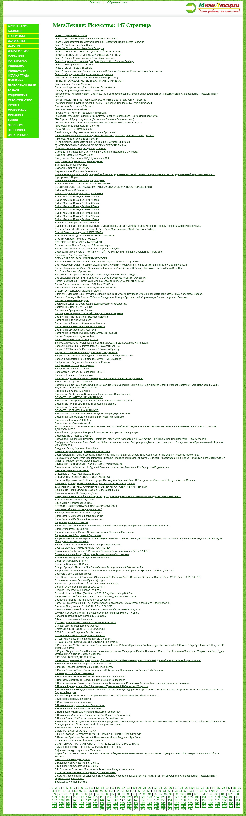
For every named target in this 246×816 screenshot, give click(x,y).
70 (212, 791)
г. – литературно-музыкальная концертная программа (85, 132)
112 (75, 797)
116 (102, 797)
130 (197, 797)
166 (61, 803)
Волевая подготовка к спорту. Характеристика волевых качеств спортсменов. (99, 378)
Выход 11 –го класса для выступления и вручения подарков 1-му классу (96, 151)
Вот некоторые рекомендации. (72, 300)
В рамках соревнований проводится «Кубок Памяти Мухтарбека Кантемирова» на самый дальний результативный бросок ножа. (128, 660)
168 (75, 803)
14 (107, 787)
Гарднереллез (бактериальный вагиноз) (77, 125)
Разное (13, 90)
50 (106, 791)
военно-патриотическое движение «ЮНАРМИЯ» (82, 451)
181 (163, 803)
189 (217, 803)
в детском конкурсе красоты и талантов (78, 750)
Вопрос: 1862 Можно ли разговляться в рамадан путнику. (87, 346)
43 (69, 791)
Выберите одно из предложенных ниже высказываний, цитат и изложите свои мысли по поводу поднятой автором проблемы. (128, 225)
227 (142, 809)
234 (190, 809)
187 (204, 803)
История (14, 45)
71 (217, 791)
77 (60, 794)
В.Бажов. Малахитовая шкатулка (73, 619)
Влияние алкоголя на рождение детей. (77, 493)
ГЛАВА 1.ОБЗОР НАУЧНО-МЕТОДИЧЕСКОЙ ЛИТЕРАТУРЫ (88, 51)
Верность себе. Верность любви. (73, 573)
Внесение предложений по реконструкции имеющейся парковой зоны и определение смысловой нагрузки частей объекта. (125, 480)
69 (206, 791)
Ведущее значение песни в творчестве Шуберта (82, 599)
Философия (17, 110)
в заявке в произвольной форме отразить (79, 740)
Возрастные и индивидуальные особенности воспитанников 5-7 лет (93, 400)
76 (55, 794)
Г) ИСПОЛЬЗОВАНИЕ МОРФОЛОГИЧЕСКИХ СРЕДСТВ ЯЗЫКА (90, 145)
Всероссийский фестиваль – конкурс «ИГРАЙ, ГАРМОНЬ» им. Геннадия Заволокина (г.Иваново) (109, 251)
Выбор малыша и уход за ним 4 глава (77, 209)
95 (155, 794)
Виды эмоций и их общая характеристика (79, 516)
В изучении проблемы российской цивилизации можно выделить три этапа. (98, 737)
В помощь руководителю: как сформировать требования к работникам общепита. (101, 686)
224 (122, 809)
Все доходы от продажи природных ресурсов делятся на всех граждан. (96, 274)
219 (231, 806)
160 (210, 800)
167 (68, 803)
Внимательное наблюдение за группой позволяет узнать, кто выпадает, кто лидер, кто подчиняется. (112, 467)
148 (129, 800)
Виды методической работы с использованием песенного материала (94, 532)
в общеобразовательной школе (73, 698)
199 (95, 806)
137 (54, 800)
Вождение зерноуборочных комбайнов (76, 448)
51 (111, 791)
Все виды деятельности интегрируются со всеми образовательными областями (100, 277)
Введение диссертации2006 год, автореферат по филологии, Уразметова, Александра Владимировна (112, 603)
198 (88, 806)
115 (95, 797)
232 (176, 809)
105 (216, 794)
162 (224, 800)
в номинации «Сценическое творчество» (78, 708)
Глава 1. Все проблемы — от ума (74, 64)
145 (109, 800)
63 (175, 791)
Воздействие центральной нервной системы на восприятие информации (96, 432)
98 (171, 794)
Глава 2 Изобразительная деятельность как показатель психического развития (99, 41)
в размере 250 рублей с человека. (74, 673)
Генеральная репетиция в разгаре (74, 106)
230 (163, 809)
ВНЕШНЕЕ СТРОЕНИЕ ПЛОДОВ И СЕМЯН (79, 473)
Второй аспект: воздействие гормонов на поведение (85, 235)
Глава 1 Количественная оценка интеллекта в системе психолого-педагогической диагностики (108, 71)
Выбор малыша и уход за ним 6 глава (77, 203)
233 (183, 809)
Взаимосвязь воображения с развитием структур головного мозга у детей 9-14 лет (102, 551)
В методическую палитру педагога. (75, 727)
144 (102, 800)
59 (154, 791)
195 (68, 806)
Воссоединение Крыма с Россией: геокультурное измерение (89, 313)
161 (217, 800)
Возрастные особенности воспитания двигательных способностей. (93, 394)
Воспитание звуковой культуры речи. (76, 329)
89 (123, 794)
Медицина (16, 65)
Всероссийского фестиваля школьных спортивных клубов (87, 248)
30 (192, 787)
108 (236, 794)
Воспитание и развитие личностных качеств (80, 323)
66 (191, 791)
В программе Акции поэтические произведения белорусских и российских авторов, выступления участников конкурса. (122, 683)
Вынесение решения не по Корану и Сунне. (80, 180)
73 (227, 791)
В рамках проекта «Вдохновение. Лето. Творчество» (84, 667)
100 (182, 794)
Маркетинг (16, 55)
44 (75, 791)
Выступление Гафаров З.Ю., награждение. (79, 161)
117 (109, 797)
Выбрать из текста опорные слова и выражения (82, 183)
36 (223, 787)
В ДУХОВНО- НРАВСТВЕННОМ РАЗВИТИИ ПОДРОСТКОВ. (88, 747)
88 (118, 794)
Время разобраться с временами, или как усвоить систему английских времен (100, 281)
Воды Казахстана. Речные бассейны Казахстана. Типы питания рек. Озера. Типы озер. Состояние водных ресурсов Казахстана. (127, 454)
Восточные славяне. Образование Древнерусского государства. (91, 303)
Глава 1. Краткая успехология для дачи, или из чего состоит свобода (94, 61)
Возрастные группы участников (72, 407)
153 (163, 800)
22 (149, 787)
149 (136, 800)
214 (197, 806)
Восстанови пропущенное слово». (74, 310)
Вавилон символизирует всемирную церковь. (80, 616)
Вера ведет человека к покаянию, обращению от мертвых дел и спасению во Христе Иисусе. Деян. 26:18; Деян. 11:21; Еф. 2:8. (128, 577)
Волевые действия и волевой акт (74, 375)
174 (115, 803)
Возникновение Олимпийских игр (73, 423)
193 (54, 806)
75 (238, 791)
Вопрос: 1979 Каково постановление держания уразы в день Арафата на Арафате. (102, 342)
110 (61, 797)
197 (81, 806)
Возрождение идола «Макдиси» (73, 390)
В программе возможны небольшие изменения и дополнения (90, 676)
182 (170, 803)
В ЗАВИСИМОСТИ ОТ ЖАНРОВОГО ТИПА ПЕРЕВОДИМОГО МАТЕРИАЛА (97, 743)
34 (213, 787)
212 (183, 806)
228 (149, 809)
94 (149, 794)
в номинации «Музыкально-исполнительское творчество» (87, 711)
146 (115, 800)
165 (54, 803)
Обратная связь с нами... (159, 815)
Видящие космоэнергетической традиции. (78, 512)
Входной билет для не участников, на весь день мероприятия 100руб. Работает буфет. (104, 229)
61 (164, 791)
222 (109, 809)
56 (138, 791)
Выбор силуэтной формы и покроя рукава (79, 193)
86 (107, 794)
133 (217, 797)
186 (197, 803)
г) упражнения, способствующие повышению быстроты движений (92, 142)
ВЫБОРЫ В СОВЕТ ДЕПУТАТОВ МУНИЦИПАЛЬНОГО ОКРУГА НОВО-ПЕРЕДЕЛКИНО (103, 187)
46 (85, 791)
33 (207, 787)
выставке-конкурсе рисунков (71, 164)
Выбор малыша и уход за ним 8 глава (77, 196)
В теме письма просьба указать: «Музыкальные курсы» (86, 642)
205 (136, 806)
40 (54, 791)
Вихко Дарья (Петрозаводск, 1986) (74, 503)
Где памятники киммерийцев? (72, 109)
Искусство (16, 40)
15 (113, 787)
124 (156, 797)
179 (149, 803)
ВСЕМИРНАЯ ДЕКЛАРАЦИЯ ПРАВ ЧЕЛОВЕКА (81, 258)
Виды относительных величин (72, 528)
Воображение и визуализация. (72, 368)
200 (102, 806)
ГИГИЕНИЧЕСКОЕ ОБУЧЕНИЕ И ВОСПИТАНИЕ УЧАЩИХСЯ (89, 80)
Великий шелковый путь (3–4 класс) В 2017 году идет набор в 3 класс (95, 593)
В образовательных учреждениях (74, 702)
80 (76, 794)
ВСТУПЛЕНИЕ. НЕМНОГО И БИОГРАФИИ (78, 242)
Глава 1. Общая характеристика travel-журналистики (85, 58)
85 (102, 794)
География (16, 36)
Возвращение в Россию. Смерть (73, 435)
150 (142, 800)
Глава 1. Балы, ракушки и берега (73, 67)
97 (165, 794)
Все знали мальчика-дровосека (73, 271)
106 (223, 794)
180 (156, 803)
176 (129, 803)
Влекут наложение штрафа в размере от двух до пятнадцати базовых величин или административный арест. (118, 496)
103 (202, 794)
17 (123, 787)
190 (224, 803)
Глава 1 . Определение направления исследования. (84, 74)
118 (115, 797)
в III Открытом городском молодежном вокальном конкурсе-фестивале (95, 769)
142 (88, 800)
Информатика (18, 50)
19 (134, 787)
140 (75, 800)
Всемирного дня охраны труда (72, 255)
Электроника (18, 135)
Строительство (20, 100)
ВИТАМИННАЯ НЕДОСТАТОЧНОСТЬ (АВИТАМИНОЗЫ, (86, 506)
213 (190, 806)
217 (217, 806)
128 (183, 797)
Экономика (17, 130)
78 (65, 794)
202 (115, 806)
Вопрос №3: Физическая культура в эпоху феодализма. (86, 352)
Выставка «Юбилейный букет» (72, 168)
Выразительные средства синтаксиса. (76, 171)
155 (176, 800)
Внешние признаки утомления (72, 470)
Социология (18, 95)
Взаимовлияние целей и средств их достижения (82, 557)
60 (159, 791)
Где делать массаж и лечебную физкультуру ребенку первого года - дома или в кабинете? (106, 116)
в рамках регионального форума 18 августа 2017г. (83, 663)
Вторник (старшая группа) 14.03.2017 (76, 238)
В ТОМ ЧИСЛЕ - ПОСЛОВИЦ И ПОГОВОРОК (80, 635)
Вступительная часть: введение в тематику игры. (83, 245)
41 (59, 791)
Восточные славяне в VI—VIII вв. (74, 307)
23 (155, 787)
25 (165, 787)
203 (122, 806)
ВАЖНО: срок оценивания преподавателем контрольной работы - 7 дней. (97, 612)
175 (122, 803)
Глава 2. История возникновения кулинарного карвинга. (86, 38)
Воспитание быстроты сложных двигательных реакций (86, 333)
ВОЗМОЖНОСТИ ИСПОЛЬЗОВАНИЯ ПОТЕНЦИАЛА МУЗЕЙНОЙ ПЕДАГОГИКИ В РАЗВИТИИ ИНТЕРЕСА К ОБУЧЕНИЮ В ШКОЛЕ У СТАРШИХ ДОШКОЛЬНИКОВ (135, 428)
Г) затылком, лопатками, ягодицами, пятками (80, 148)
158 (197, 800)
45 (80, 791)
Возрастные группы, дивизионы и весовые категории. (85, 403)
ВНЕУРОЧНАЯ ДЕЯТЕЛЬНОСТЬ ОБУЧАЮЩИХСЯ (83, 477)
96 (160, 794)
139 (68, 800)
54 (127, 791)
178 (142, 803)
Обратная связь (117, 2)
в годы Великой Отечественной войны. (77, 762)
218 (224, 806)
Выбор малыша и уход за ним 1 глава (77, 219)
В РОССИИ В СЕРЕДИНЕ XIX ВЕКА (75, 657)
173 (109, 803)
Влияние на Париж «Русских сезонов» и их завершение (87, 490)
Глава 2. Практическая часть (71, 35)
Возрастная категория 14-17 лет (73, 420)
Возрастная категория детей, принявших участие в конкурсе (89, 416)
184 (183, 803)
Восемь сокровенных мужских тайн (75, 336)
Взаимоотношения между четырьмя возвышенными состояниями (92, 554)
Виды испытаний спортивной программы (78, 535)
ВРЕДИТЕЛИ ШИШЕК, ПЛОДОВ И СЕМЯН (78, 290)
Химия (13, 120)
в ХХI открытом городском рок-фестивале (78, 632)
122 (142, 797)
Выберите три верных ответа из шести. (77, 222)
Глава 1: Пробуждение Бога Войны (74, 45)
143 (95, 800)
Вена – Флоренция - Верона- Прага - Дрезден (80, 580)
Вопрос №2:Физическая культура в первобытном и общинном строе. (94, 355)
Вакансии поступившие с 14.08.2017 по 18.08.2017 (83, 606)
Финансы (15, 115)
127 (176, 797)
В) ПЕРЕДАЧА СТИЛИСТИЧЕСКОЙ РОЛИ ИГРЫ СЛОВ (85, 622)
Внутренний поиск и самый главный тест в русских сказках (89, 464)
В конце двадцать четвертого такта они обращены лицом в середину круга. (98, 734)
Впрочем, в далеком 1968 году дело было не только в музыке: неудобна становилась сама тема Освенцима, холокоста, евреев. (129, 294)
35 (218, 787)
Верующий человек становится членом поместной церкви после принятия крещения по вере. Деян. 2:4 (114, 570)
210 (170, 806)
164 (238, 800)
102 (196, 794)
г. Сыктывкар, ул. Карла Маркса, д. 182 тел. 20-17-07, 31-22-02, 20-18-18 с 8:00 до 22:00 (104, 135)
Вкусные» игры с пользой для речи (75, 499)
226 (136, 809)
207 (149, 806)
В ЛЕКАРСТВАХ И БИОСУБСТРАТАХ (75, 730)
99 (176, 794)
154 (170, 800)
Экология (15, 125)
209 (163, 806)
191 (231, 803)
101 (189, 794)
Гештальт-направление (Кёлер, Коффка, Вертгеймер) (85, 87)
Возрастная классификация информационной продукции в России (92, 413)
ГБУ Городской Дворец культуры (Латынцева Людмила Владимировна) (94, 119)
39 (239, 787)
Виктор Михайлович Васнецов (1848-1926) (78, 509)
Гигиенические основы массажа (73, 84)
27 (176, 787)
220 (238, 806)
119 (122, 797)
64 (180, 791)
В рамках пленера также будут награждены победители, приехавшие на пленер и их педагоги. (109, 670)
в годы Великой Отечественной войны (76, 766)
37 (228, 787)
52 (117, 791)
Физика (13, 105)
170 (88, 803)
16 (118, 787)
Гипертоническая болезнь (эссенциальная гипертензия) (86, 77)
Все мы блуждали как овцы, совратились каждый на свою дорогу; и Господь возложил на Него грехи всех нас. (119, 268)
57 (143, 791)
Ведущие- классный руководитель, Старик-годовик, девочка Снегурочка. (96, 596)
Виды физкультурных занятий (71, 522)
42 (64, 791)
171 (95, 803)
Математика (17, 60)
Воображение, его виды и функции (74, 365)
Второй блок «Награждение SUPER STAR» (79, 232)
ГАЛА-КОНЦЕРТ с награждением (73, 129)
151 (149, 800)
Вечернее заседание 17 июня (71, 560)
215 (204, 806)
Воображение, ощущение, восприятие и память (82, 362)
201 (109, 806)
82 (86, 794)
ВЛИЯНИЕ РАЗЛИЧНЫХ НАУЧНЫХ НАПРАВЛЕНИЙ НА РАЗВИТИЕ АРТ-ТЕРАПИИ (101, 486)
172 (102, 803)
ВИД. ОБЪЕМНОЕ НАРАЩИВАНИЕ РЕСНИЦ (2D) (82, 547)
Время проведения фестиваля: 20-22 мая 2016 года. (84, 284)
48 (96, 791)
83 (91, 794)
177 (136, 803)
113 (81, 797)
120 (129, 797)
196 (75, 806)
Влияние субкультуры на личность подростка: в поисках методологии (95, 483)
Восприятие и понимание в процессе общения (81, 316)
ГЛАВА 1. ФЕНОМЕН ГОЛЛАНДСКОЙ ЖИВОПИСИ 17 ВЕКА (88, 54)
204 (129, 806)
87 (112, 794)
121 (136, 797)
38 (234, 787)
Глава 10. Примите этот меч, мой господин (79, 48)
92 (139, 794)
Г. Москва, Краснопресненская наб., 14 (76, 138)
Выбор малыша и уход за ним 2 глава (77, 216)
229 (156, 809)
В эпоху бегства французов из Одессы (77, 625)
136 (238, 797)
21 (144, 787)
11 (91, 787)
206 (142, 806)
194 (61, 806)
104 (209, 794)
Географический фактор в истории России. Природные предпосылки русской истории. (103, 103)
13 (102, 787)
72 (222, 791)
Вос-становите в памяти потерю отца (76, 339)
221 (102, 809)
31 (197, 787)
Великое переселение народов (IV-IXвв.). (78, 590)
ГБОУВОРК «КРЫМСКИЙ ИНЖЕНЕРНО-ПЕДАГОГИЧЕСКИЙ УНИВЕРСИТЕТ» (98, 122)
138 (61, 800)
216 (210, 806)
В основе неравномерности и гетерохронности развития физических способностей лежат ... (107, 695)
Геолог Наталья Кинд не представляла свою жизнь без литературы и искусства (100, 99)
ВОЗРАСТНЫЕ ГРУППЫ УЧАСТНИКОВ (76, 410)
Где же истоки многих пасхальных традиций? (81, 112)
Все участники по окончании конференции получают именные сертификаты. (99, 261)
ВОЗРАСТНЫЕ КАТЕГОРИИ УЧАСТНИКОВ (78, 397)
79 (70, 794)
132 (210, 797)
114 (88, 797)
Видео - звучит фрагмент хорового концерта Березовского (87, 544)
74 (233, 791)
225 (129, 809)
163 (231, 800)
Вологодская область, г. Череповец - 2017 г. (80, 372)
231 (170, 809)
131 (204, 797)
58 (148, 791)
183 (176, 803)
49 (101, 791)
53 (122, 791)
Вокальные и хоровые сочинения (74, 381)
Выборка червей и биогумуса (71, 190)
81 (81, 794)
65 (185, 791)
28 (181, 787)
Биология (15, 31)
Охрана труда (18, 75)
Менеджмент (18, 70)
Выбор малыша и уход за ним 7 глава (77, 199)
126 (170, 797)
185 (190, 803)
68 (201, 791)
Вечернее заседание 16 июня (71, 564)
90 (128, 794)
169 (81, 803)
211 (176, 806)
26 (171, 787)
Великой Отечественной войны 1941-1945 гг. (80, 586)
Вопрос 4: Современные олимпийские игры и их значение (88, 359)
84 (97, 794)
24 (160, 787)
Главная (95, 2)
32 (202, 787)
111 (68, 797)
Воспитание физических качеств (73, 320)
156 (183, 800)
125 (163, 797)
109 (54, 797)
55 (133, 791)
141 (81, 800)
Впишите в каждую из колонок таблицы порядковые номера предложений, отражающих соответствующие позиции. (121, 297)
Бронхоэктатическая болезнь (71, 781)
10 (86, 787)
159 (204, 800)
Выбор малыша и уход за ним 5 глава (77, 206)
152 (156, 800)
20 (139, 787)
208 (156, 806)
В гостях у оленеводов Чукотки (72, 759)
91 (134, 794)
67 (196, 791)
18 (128, 787)
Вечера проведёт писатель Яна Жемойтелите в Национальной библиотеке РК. (99, 567)
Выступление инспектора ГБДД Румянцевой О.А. (82, 158)
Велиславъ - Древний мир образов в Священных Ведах (86, 583)
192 (238, 803)
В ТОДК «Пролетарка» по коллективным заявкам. (83, 638)
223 (115, 809)
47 (90, 791)
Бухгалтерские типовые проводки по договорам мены (85, 772)
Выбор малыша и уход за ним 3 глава (77, 212)
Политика (15, 80)
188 (210, 803)
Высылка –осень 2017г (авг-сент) (74, 155)
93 (144, 794)
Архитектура (18, 26)
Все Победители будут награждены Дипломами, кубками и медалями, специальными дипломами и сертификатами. (121, 264)
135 (231, 797)
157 (190, 800)
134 (224, 797)
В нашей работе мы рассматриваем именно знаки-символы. (89, 718)
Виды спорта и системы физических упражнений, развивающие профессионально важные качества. (112, 525)
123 (149, 797)
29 (186, 787)
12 (97, 787)
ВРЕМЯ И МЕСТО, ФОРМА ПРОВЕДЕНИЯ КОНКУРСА (85, 287)
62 (170, 791)
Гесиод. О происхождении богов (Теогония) (79, 90)
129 (190, 797)
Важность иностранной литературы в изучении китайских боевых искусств (97, 609)
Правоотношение (22, 85)
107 (230, 794)
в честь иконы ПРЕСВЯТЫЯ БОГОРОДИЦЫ (80, 629)
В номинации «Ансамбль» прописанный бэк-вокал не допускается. (93, 715)
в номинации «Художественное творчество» (80, 705)
